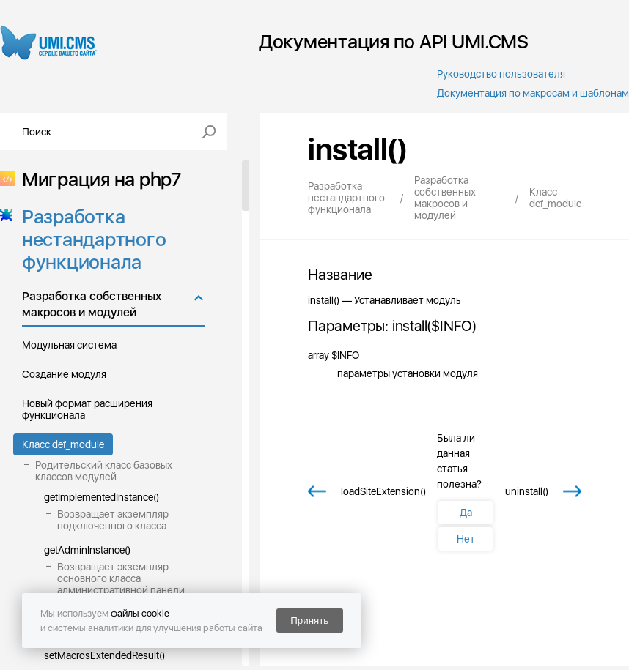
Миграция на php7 (97, 179)
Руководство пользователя (501, 74)
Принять (309, 620)
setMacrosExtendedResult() (104, 655)
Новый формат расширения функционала (87, 409)
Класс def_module (63, 444)
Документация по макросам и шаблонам (533, 93)
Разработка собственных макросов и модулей (91, 304)
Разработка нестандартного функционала (89, 239)
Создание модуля (64, 374)
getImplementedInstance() (101, 497)
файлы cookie (140, 613)
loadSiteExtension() (383, 491)
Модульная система (69, 345)
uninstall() (526, 491)
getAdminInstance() (87, 550)
